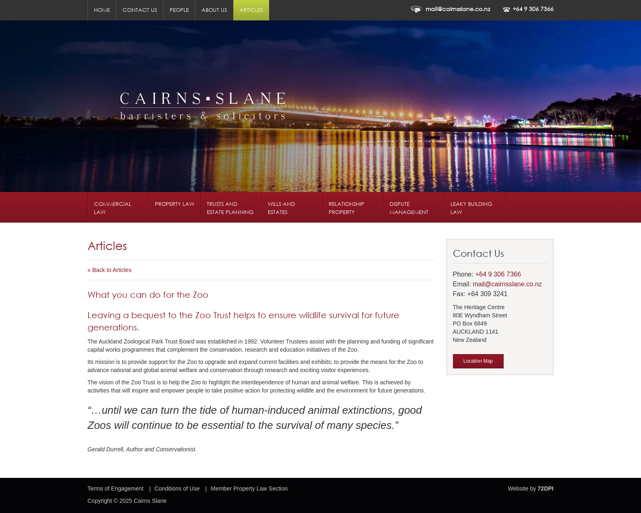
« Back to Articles (109, 270)
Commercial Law (112, 208)
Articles (251, 10)
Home (102, 10)
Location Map (478, 361)
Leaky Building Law (471, 208)
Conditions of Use (177, 488)
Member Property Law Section (249, 488)
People (179, 10)
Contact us (140, 10)
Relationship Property (346, 208)
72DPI (546, 488)
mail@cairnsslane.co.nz (458, 9)
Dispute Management (409, 208)
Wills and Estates (281, 208)
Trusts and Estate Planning (230, 208)
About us (214, 10)
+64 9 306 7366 (533, 9)
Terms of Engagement (115, 488)
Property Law (174, 204)
